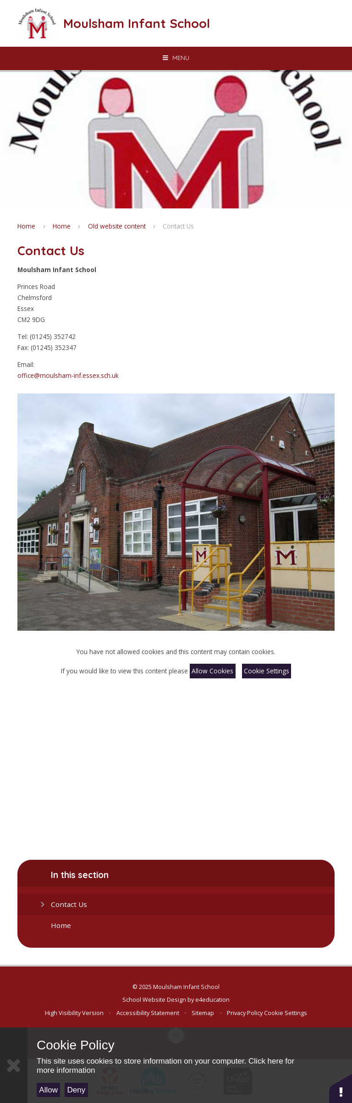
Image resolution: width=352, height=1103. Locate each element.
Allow (48, 1090)
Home (26, 226)
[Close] (14, 1065)
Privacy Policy (245, 1013)
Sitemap (203, 1013)
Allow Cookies (212, 670)
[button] (340, 1088)
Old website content (117, 226)
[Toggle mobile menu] (176, 58)
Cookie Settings (266, 670)
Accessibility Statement (147, 1013)
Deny (76, 1090)
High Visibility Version (74, 1013)
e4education (212, 999)
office (25, 375)
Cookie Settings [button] (285, 1013)
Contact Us (178, 226)
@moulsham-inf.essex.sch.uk (76, 375)
